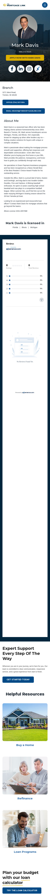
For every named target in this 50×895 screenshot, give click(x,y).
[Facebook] (12, 69)
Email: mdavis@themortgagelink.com (23, 111)
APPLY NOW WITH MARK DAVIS (25, 58)
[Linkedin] (20, 69)
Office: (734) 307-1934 (15, 102)
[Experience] (38, 69)
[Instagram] (29, 69)
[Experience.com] (28, 392)
